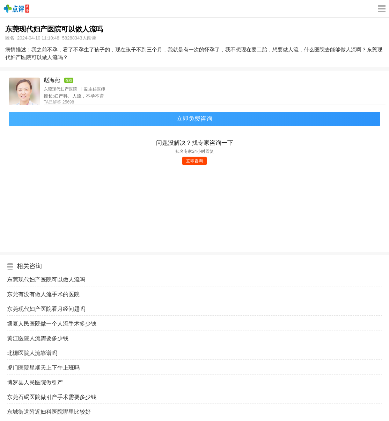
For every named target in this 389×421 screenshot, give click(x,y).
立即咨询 (194, 160)
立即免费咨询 (194, 118)
